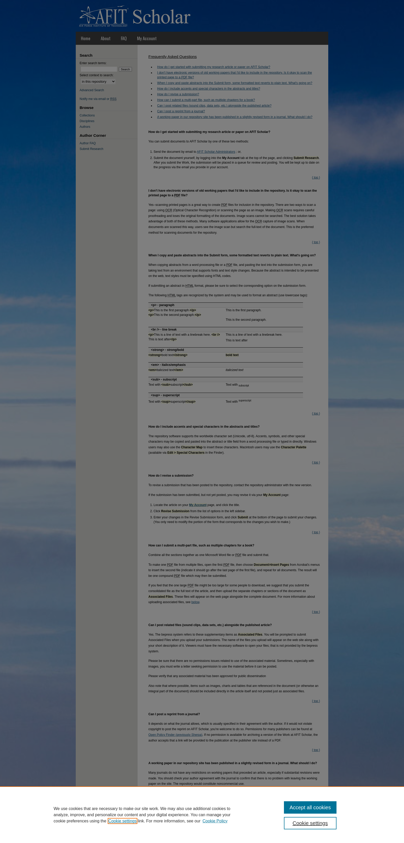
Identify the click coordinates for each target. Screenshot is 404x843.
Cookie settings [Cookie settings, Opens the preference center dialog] (310, 823)
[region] (202, 814)
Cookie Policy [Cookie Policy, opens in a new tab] (215, 821)
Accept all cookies (310, 807)
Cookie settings (122, 821)
